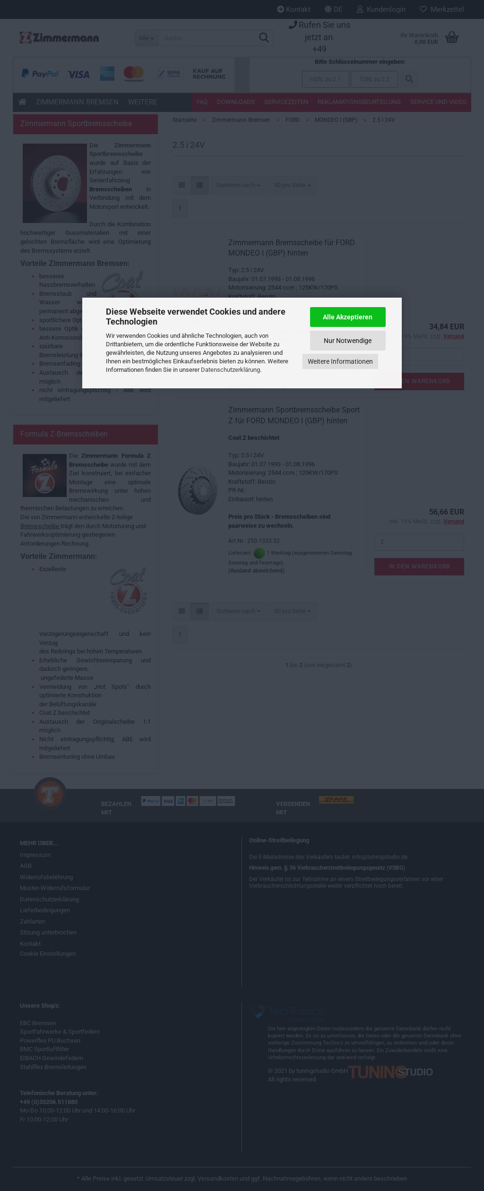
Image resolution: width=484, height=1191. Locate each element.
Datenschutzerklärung (230, 369)
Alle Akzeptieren (347, 317)
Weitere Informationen (340, 361)
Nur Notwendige (348, 340)
